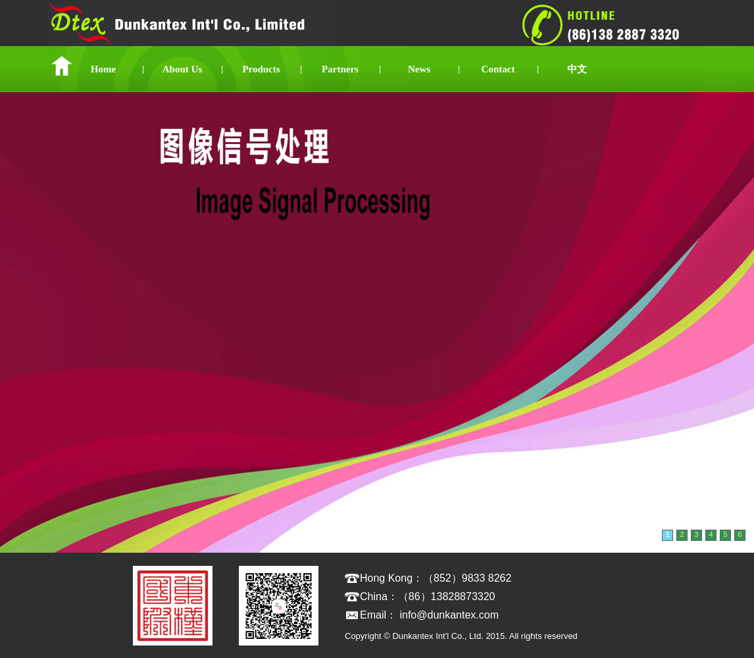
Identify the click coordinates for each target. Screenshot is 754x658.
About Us (182, 69)
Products (261, 69)
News (419, 69)
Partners (340, 69)
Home (103, 69)
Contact (498, 69)
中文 (577, 69)
